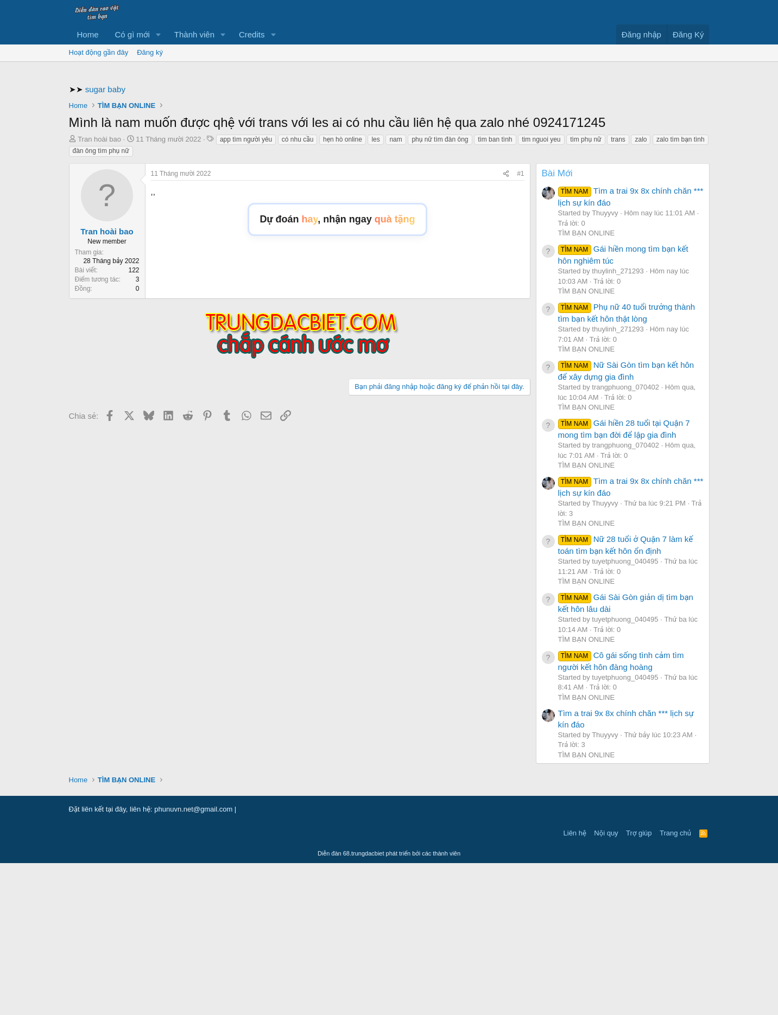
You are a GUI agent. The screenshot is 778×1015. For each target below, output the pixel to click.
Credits (252, 34)
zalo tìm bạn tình (680, 291)
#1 (520, 325)
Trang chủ (675, 985)
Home (88, 34)
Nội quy (606, 985)
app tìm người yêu (246, 291)
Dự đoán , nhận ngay (337, 371)
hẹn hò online (342, 291)
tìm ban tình (495, 291)
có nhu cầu (298, 291)
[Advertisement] (389, 149)
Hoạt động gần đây (99, 52)
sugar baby (105, 241)
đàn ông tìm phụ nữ (101, 303)
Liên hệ (575, 985)
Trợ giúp (639, 985)
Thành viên (194, 34)
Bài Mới (557, 325)
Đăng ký (150, 52)
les (375, 291)
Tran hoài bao (99, 291)
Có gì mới (132, 34)
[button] (158, 34)
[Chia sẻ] (506, 326)
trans (618, 291)
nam (395, 291)
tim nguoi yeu (541, 291)
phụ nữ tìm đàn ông (440, 291)
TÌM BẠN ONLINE (586, 385)
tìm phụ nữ (585, 291)
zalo (641, 291)
